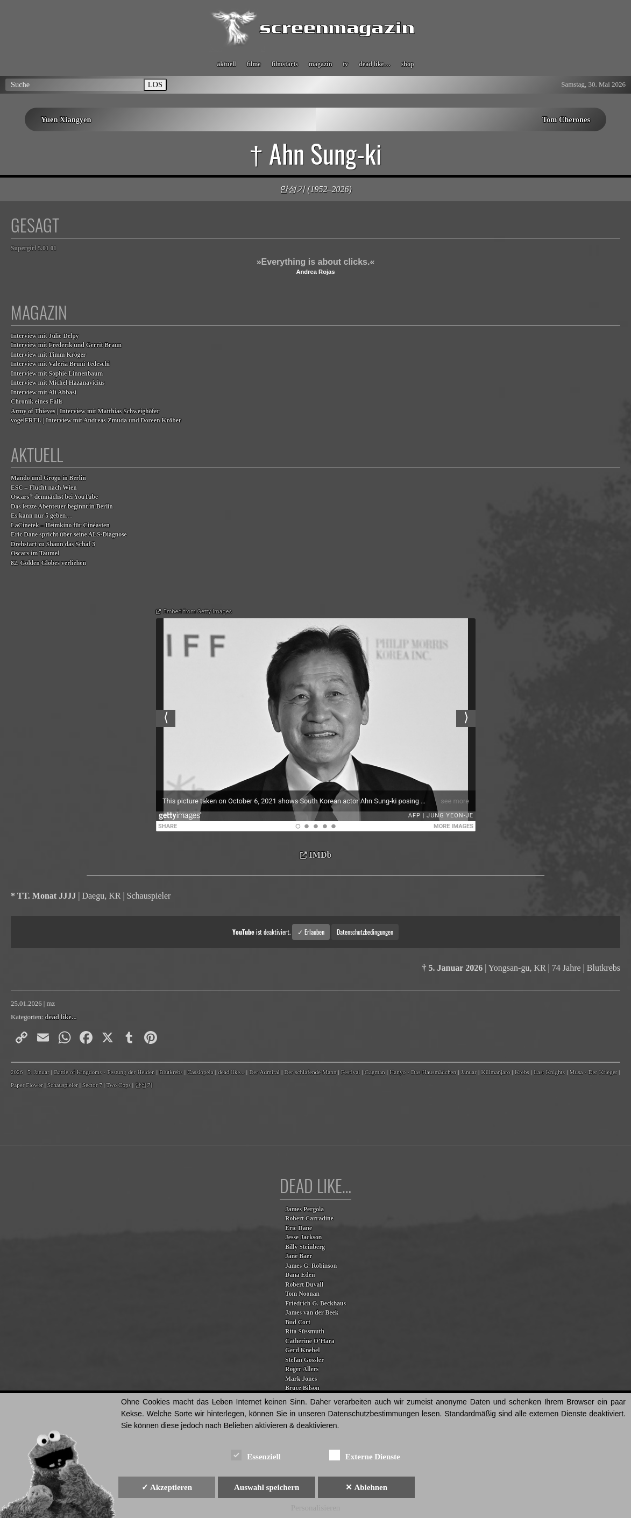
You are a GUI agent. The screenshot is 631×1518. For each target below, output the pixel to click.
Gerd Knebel (302, 1350)
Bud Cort (297, 1322)
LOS (155, 84)
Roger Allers (301, 1369)
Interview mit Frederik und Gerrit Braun (66, 345)
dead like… (374, 64)
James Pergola (304, 1209)
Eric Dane (298, 1228)
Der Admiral (264, 1072)
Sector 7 (92, 1085)
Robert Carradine (309, 1218)
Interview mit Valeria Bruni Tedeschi (60, 364)
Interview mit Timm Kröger (48, 354)
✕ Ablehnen (366, 1487)
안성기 (144, 1085)
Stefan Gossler (304, 1360)
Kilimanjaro (495, 1072)
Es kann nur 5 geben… (41, 515)
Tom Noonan (302, 1293)
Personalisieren (316, 1507)
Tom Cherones (566, 119)
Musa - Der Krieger (594, 1072)
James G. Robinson (311, 1265)
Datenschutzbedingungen (365, 931)
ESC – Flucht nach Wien (44, 487)
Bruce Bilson (302, 1388)
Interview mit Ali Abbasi (43, 392)
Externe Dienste (364, 1455)
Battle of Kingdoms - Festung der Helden (104, 1072)
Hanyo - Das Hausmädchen (422, 1072)
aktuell (226, 64)
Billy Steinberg (305, 1247)
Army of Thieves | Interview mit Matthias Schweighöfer (85, 411)
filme (254, 64)
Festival (350, 1072)
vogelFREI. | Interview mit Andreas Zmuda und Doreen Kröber (96, 420)
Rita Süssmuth (304, 1331)
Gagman (375, 1072)
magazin (320, 64)
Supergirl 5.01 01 (33, 248)
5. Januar (38, 1072)
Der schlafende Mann (310, 1072)
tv (345, 64)
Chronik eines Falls (36, 401)
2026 (17, 1072)
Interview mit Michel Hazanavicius (58, 382)
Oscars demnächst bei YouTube (54, 496)
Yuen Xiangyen (66, 119)
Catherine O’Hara (310, 1341)
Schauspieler (62, 1085)
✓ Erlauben (310, 931)
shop (407, 64)
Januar (469, 1072)
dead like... (61, 1017)
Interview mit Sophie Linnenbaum (57, 373)
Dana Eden (300, 1275)
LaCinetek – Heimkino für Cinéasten (60, 525)
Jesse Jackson (303, 1237)
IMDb (320, 854)
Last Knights (549, 1072)
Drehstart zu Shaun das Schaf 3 (53, 544)
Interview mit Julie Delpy (45, 336)
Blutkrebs (171, 1072)
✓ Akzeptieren (166, 1487)
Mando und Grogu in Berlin (48, 478)
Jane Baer (298, 1256)
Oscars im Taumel (35, 553)
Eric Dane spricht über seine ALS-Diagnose (69, 534)
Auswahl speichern (266, 1487)
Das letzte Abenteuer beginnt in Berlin (62, 506)
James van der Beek (311, 1312)
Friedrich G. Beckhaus (315, 1303)
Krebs (522, 1072)
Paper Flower (27, 1085)
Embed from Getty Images (198, 611)
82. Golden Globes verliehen (48, 563)
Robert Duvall (304, 1284)
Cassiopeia (200, 1072)
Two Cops (118, 1085)
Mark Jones (301, 1378)
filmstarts (285, 64)
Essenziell (256, 1455)
